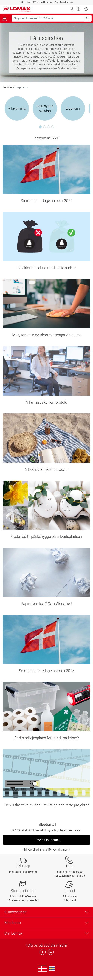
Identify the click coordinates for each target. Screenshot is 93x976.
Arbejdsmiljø (17, 108)
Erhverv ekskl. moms (35, 849)
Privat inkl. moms (59, 849)
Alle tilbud (70, 900)
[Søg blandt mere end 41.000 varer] (48, 18)
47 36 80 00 (76, 872)
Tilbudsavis (70, 896)
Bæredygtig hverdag (44, 108)
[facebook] (43, 953)
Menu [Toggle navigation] (4, 18)
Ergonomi (73, 108)
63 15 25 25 (78, 875)
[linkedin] (50, 953)
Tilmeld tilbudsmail (46, 840)
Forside (7, 87)
